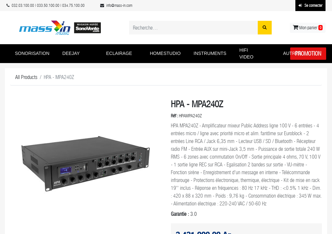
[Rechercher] (265, 27)
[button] (33, 53)
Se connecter (310, 5)
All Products (26, 77)
